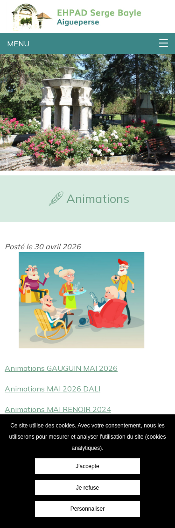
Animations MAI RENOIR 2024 (58, 409)
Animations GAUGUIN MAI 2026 (61, 368)
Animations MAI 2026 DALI (52, 388)
